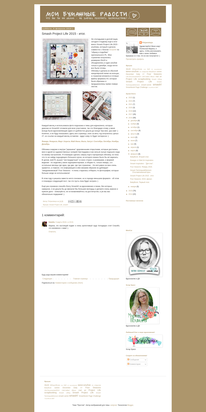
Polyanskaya (147, 43)
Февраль (53, 141)
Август (90, 141)
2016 (131, 118)
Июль (83, 141)
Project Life (131, 79)
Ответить (52, 232)
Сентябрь (98, 141)
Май (73, 141)
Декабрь (46, 144)
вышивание (158, 69)
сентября (134, 131)
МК (140, 71)
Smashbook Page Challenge (137, 87)
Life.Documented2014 (133, 76)
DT (143, 74)
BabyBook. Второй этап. (139, 157)
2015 (131, 191)
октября (134, 127)
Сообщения (133, 360)
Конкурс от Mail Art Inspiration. (142, 160)
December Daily (133, 74)
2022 (131, 101)
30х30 (128, 69)
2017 (131, 114)
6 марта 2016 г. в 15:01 (64, 222)
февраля (134, 154)
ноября (134, 124)
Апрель (66, 141)
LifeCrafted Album (148, 76)
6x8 (148, 69)
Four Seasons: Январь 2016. (141, 167)
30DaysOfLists (137, 69)
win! (156, 87)
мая (132, 144)
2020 (131, 108)
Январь (45, 141)
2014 (131, 194)
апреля (134, 147)
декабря (134, 121)
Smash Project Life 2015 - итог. (142, 176)
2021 (131, 104)
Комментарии (133, 364)
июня (133, 141)
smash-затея (146, 85)
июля (133, 137)
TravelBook (151, 87)
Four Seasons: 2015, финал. (141, 179)
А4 (152, 69)
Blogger (130, 405)
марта (133, 151)
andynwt (113, 405)
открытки (145, 71)
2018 (131, 111)
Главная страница (80, 279)
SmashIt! (113, 50)
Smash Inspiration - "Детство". (141, 164)
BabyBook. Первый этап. (140, 182)
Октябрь (107, 141)
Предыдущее (114, 279)
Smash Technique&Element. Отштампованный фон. (141, 171)
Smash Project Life (55, 205)
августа (134, 134)
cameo (159, 72)
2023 (131, 98)
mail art (159, 77)
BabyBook (152, 71)
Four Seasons (154, 74)
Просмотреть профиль (135, 59)
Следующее (47, 279)
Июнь (78, 141)
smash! (65, 205)
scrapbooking (144, 79)
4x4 (145, 69)
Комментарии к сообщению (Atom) (69, 283)
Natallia (52, 222)
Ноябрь (115, 141)
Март (60, 141)
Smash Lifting (157, 79)
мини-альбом (132, 71)
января (134, 187)
